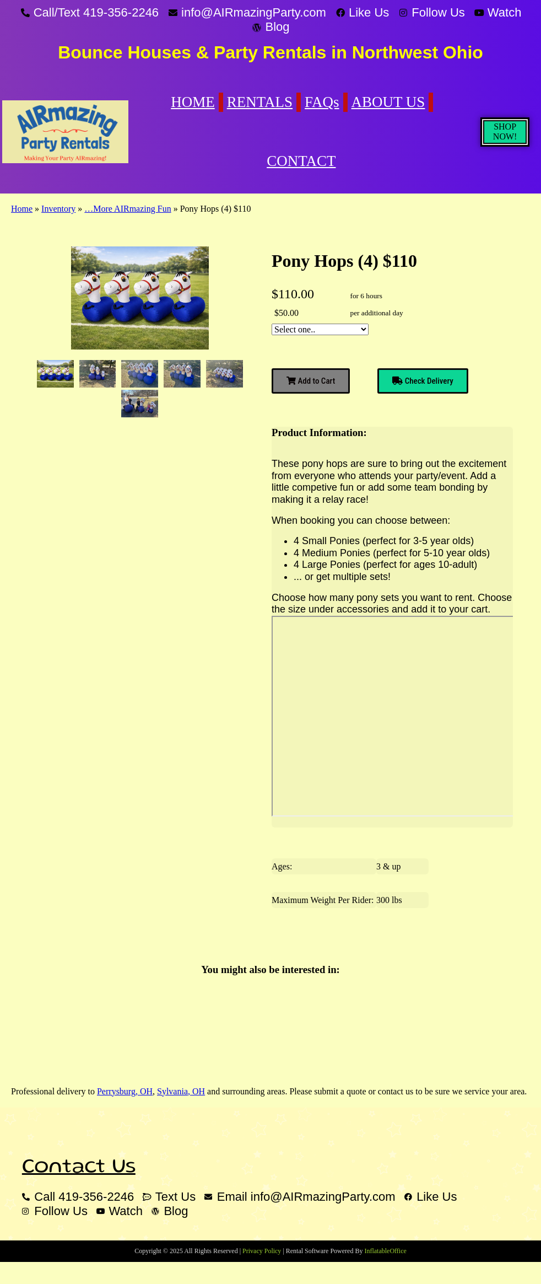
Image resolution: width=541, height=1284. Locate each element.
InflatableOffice (385, 1251)
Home (22, 208)
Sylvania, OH (181, 1091)
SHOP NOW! (505, 131)
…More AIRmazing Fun (127, 208)
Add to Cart (310, 381)
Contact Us (79, 1167)
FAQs (322, 102)
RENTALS (260, 102)
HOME (193, 102)
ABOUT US (388, 102)
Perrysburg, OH (125, 1091)
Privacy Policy (261, 1251)
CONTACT (301, 161)
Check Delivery (422, 381)
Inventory (58, 208)
